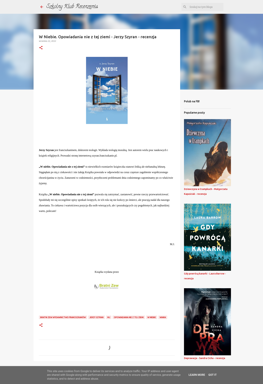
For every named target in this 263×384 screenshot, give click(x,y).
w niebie (151, 317)
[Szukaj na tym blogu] (205, 7)
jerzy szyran (96, 317)
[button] (41, 48)
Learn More (197, 374)
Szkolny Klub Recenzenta (72, 7)
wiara (163, 317)
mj (108, 317)
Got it (212, 374)
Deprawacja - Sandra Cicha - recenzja (204, 358)
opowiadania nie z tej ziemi (129, 317)
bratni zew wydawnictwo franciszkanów (63, 317)
